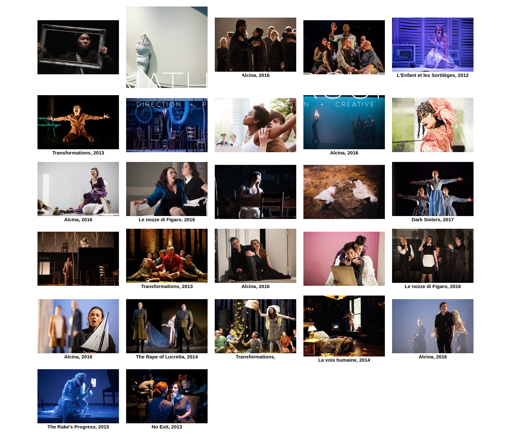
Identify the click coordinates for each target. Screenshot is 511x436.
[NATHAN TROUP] (255, 85)
